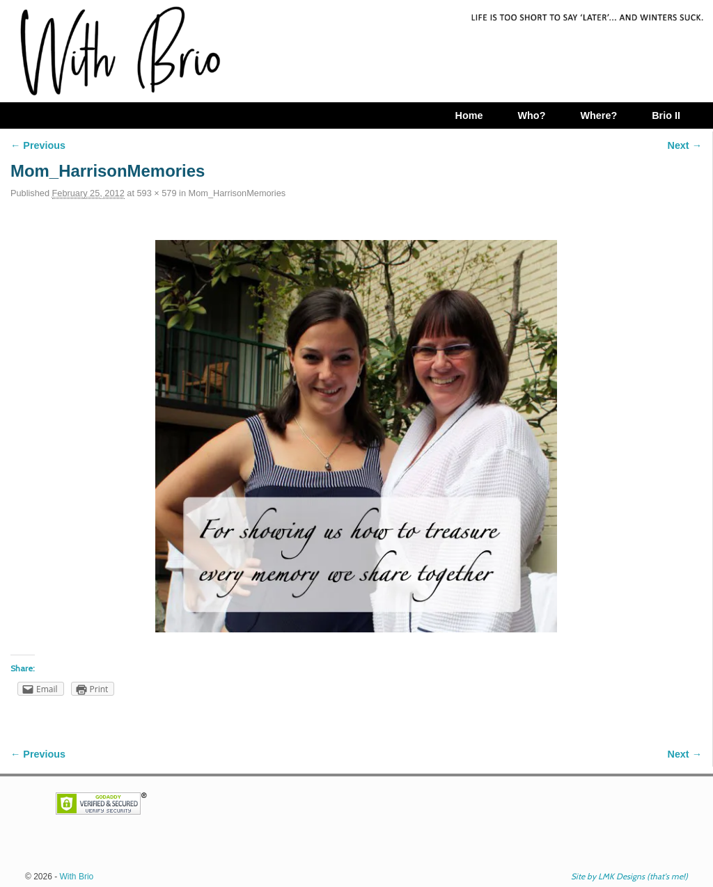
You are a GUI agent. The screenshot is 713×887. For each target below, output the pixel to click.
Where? (598, 115)
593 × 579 (156, 193)
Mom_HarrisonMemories (237, 193)
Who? (531, 115)
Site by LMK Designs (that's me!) (629, 876)
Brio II (666, 115)
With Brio (77, 876)
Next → (685, 145)
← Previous (37, 145)
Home (469, 115)
